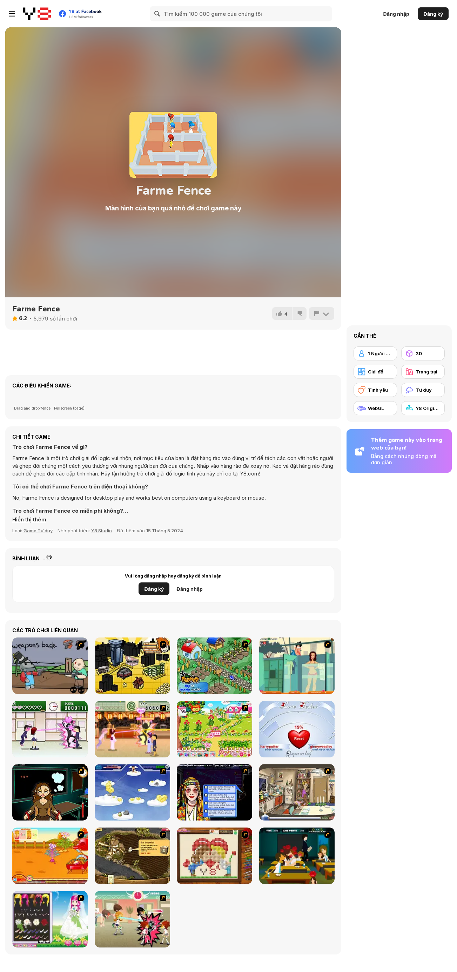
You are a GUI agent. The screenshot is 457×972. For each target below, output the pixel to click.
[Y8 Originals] (423, 408)
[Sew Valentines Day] (214, 856)
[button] (29, 520)
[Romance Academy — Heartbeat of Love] (50, 729)
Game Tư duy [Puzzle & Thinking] (38, 530)
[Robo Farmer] (50, 665)
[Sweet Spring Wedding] (50, 919)
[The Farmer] (214, 665)
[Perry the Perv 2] (297, 665)
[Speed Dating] (214, 792)
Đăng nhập (396, 14)
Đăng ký (433, 14)
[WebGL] (375, 408)
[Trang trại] (423, 372)
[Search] (157, 13)
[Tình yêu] (375, 390)
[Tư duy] (423, 390)
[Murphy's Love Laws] (297, 792)
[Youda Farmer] (132, 856)
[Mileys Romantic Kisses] (297, 856)
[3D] (423, 353)
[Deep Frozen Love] (50, 792)
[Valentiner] (132, 792)
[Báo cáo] (321, 313)
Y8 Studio (101, 530)
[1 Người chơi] (375, 353)
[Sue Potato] (50, 856)
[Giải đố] (375, 372)
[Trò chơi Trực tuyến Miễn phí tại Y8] (36, 13)
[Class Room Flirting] (132, 919)
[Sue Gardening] (214, 729)
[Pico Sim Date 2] (132, 665)
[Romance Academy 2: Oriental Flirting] (132, 729)
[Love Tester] (297, 729)
